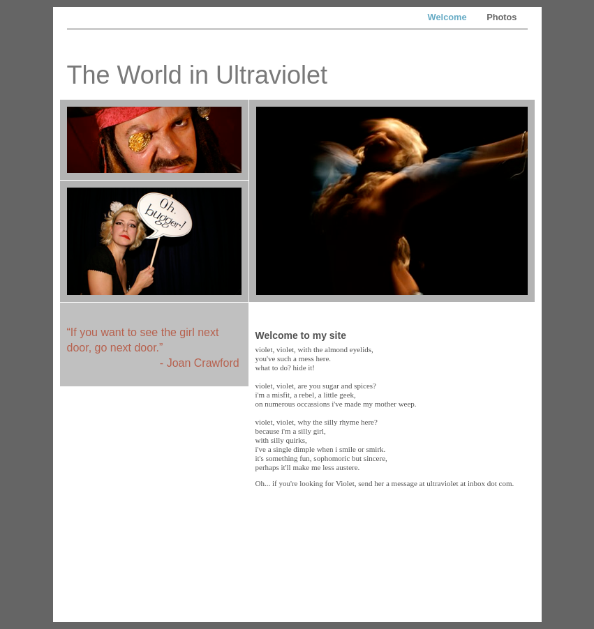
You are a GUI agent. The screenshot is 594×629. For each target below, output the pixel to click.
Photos (502, 17)
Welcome (449, 17)
